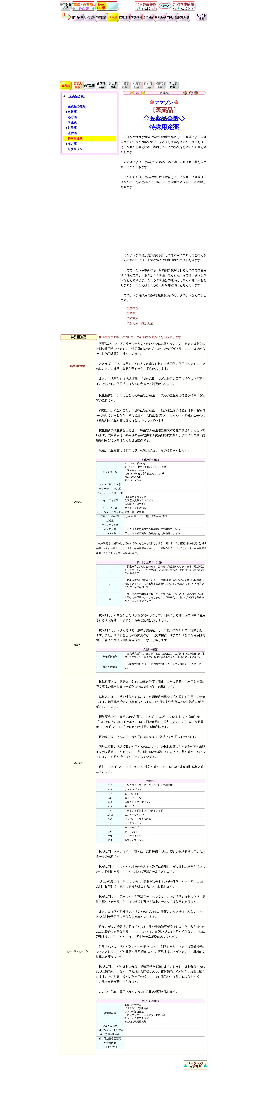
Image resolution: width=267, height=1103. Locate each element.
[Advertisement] (133, 51)
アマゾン (164, 102)
